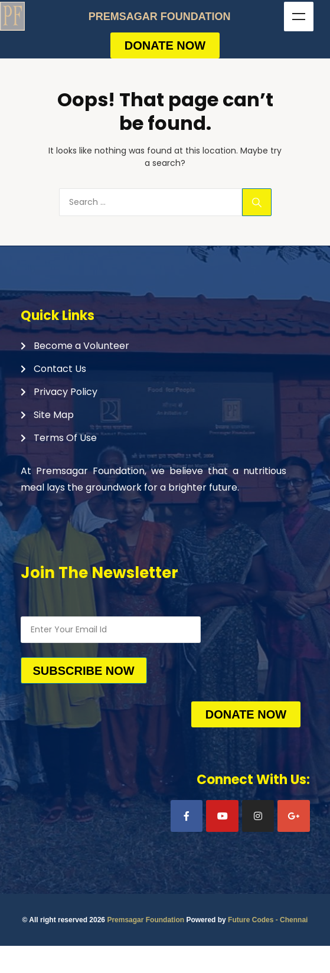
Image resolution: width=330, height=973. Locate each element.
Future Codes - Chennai (268, 920)
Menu (298, 16)
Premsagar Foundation (145, 920)
